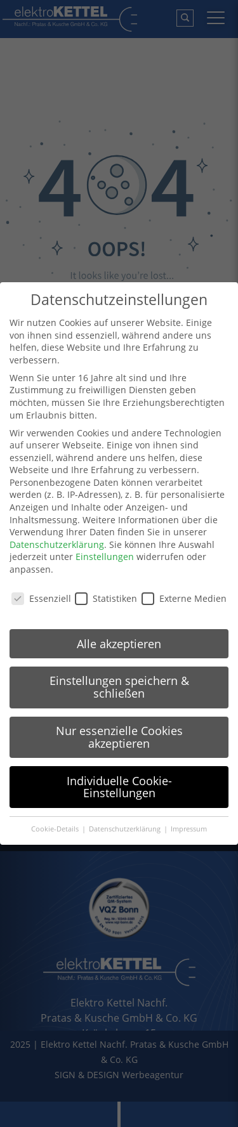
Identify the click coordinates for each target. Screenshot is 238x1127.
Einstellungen (105, 556)
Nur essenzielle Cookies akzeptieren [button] (119, 737)
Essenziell (41, 598)
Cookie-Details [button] (56, 828)
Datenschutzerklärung (57, 544)
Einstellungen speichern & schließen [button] (119, 687)
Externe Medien (184, 598)
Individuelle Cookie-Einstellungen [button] (119, 787)
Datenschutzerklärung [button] (125, 828)
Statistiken (106, 598)
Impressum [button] (189, 828)
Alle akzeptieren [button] (119, 643)
